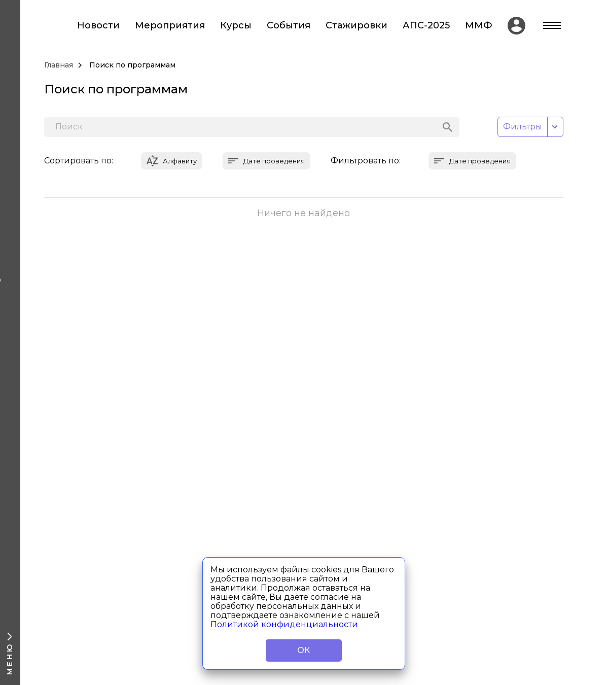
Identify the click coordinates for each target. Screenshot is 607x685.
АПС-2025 (426, 25)
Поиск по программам (132, 65)
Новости (98, 25)
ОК (303, 650)
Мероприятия (170, 25)
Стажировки (356, 25)
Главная (58, 65)
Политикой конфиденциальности (284, 624)
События (288, 25)
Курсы (236, 25)
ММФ (478, 25)
